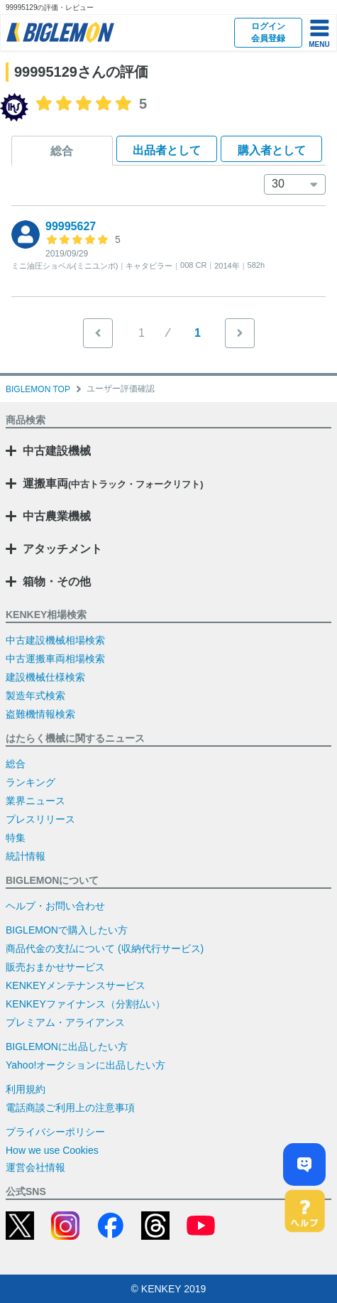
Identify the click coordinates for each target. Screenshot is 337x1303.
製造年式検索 (35, 695)
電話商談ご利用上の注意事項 (70, 1107)
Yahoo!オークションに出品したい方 (85, 1065)
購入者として (272, 150)
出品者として (167, 150)
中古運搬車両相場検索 (55, 658)
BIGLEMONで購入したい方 (67, 930)
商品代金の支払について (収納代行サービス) (105, 948)
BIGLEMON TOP (38, 389)
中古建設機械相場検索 (55, 640)
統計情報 (25, 856)
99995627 (70, 226)
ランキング (30, 782)
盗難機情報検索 (40, 714)
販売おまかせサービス (55, 967)
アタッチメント (62, 549)
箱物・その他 (57, 581)
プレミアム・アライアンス (65, 1022)
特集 (16, 837)
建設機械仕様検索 (45, 677)
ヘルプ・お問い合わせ (55, 906)
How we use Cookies (52, 1150)
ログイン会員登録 (268, 32)
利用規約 (25, 1089)
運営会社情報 (35, 1167)
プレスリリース (40, 819)
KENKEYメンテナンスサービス (75, 985)
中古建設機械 (57, 451)
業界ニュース (35, 800)
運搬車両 (113, 483)
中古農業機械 (57, 516)
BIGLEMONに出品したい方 (67, 1046)
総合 (61, 151)
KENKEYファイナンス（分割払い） (85, 1004)
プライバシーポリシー (55, 1131)
